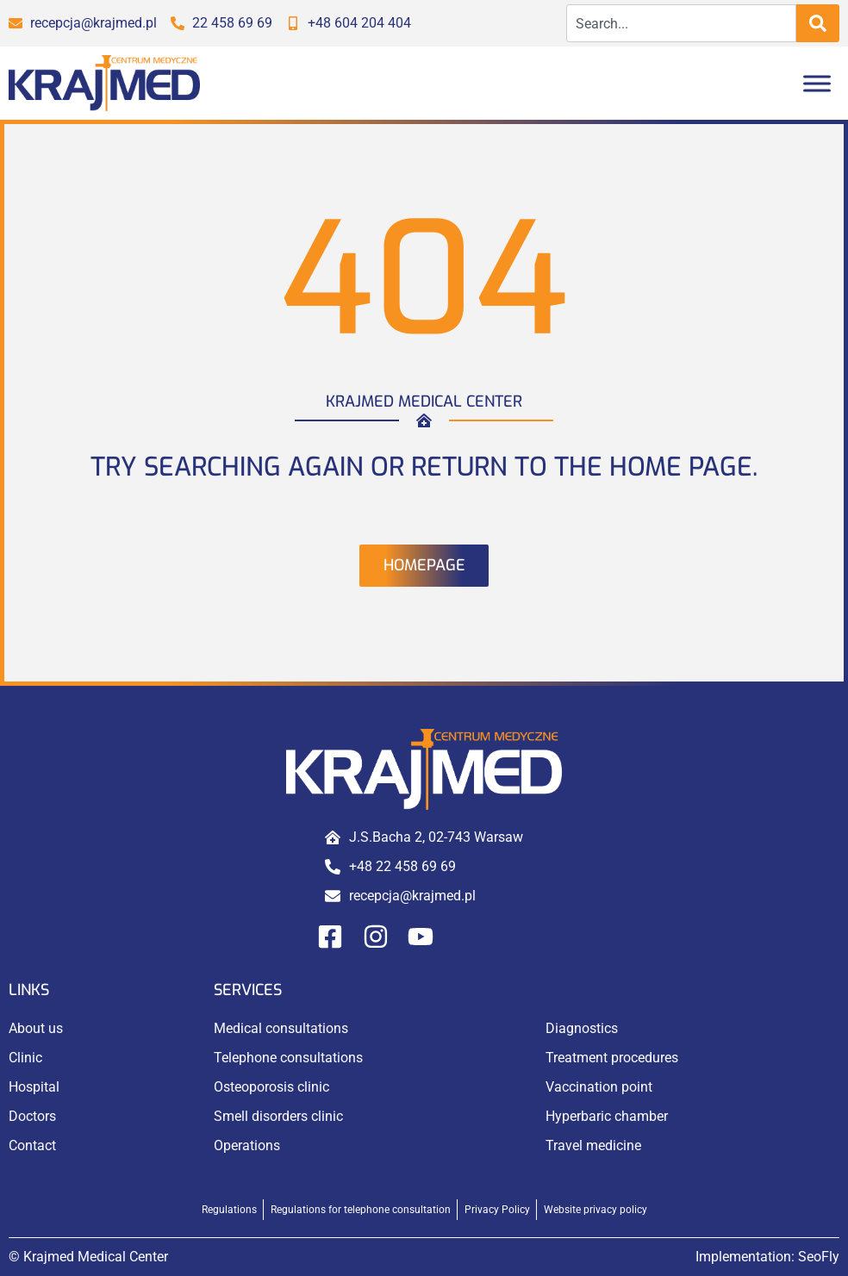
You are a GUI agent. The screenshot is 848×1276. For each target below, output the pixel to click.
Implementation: (767, 1256)
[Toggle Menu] (817, 83)
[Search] (817, 23)
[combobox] (681, 23)
